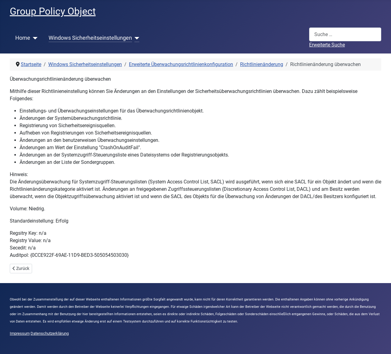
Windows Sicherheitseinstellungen (90, 38)
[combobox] (345, 34)
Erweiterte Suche (327, 45)
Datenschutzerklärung (50, 333)
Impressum (20, 333)
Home (22, 38)
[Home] (34, 38)
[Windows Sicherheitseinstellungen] (136, 38)
